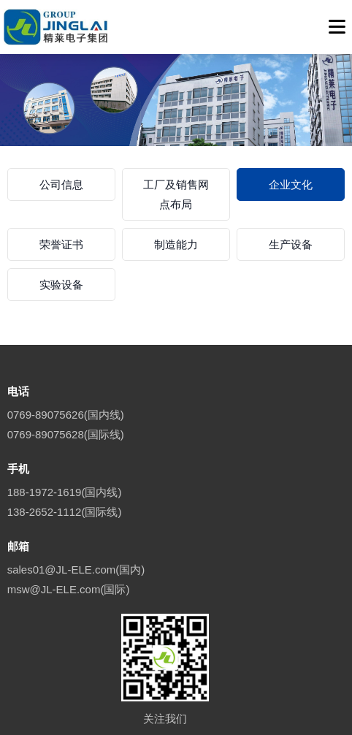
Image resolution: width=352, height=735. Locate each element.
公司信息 (61, 184)
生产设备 (291, 244)
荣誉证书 (61, 244)
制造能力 (176, 244)
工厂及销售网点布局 (176, 194)
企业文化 (291, 184)
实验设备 (61, 284)
